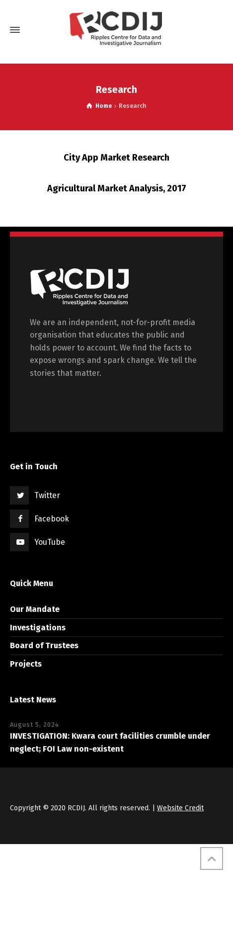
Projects (26, 664)
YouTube (49, 542)
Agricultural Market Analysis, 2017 (116, 188)
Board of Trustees (44, 645)
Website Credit (180, 808)
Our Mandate (35, 609)
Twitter (47, 495)
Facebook (51, 518)
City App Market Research (116, 157)
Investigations (38, 627)
